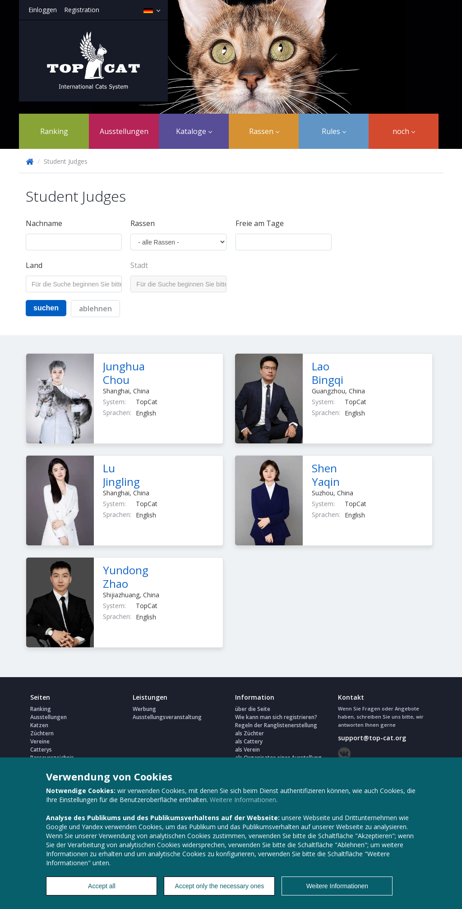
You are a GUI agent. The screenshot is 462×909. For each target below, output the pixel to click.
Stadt (139, 265)
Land (34, 265)
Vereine (40, 741)
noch (404, 131)
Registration (81, 9)
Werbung (144, 709)
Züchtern (42, 733)
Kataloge (194, 131)
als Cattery (249, 741)
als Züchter (249, 733)
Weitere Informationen (243, 799)
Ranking (54, 131)
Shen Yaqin (326, 475)
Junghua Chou (124, 373)
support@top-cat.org (372, 738)
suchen (46, 308)
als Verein (247, 749)
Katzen (39, 725)
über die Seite (252, 709)
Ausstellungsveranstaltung (167, 717)
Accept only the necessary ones (219, 886)
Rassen (264, 131)
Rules (334, 131)
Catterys (41, 749)
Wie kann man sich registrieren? (276, 717)
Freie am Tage (260, 223)
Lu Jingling (121, 475)
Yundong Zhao (125, 577)
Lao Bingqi (327, 373)
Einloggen (42, 9)
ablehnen (95, 309)
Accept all (102, 886)
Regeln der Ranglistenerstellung (276, 725)
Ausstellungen (124, 131)
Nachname (44, 223)
